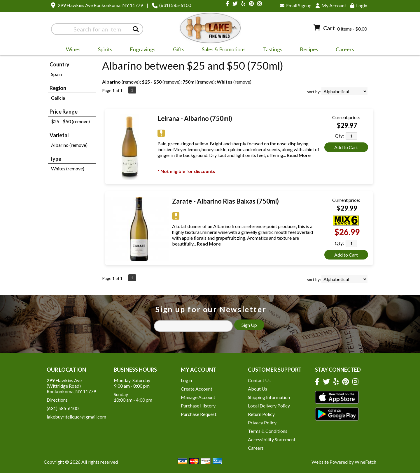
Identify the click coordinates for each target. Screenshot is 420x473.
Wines (71, 50)
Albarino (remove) (69, 145)
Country (59, 64)
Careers (343, 50)
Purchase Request (198, 414)
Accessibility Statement (271, 439)
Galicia (58, 97)
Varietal (59, 135)
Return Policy (261, 414)
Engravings (141, 50)
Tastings (272, 49)
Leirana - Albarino (195, 118)
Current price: (346, 117)
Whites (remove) (67, 168)
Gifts (177, 50)
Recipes (309, 49)
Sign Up (249, 325)
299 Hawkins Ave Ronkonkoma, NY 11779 (100, 5)
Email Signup (296, 5)
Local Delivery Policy (269, 405)
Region (58, 88)
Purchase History (198, 405)
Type (55, 159)
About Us (257, 388)
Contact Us (259, 380)
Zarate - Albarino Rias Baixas (225, 201)
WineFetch (365, 462)
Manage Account (198, 397)
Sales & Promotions (222, 50)
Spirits (103, 50)
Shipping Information (269, 397)
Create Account (196, 388)
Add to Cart (346, 147)
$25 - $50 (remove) (70, 121)
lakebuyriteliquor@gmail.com (76, 416)
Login (358, 5)
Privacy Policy (262, 422)
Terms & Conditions (267, 431)
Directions (57, 400)
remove (130, 81)
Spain (56, 74)
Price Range (64, 111)
